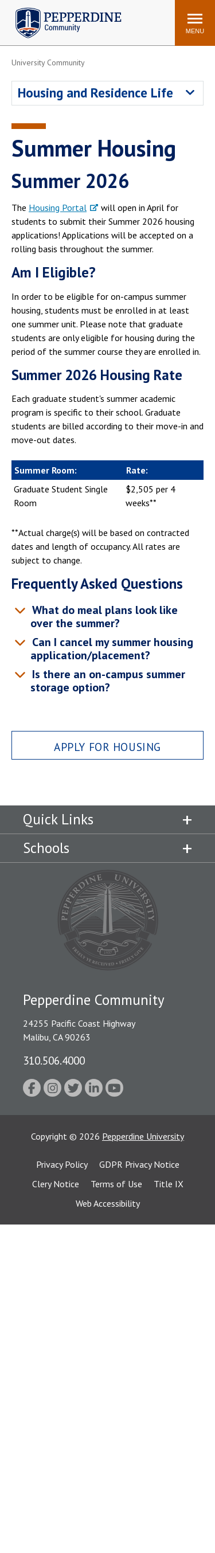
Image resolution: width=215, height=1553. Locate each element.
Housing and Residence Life (95, 92)
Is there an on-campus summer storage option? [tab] (107, 681)
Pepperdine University (143, 1136)
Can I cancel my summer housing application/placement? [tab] (111, 649)
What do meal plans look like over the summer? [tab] (103, 617)
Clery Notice (55, 1184)
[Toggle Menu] (195, 23)
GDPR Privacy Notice (139, 1164)
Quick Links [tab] (58, 819)
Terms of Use (116, 1184)
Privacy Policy (62, 1164)
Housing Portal (58, 207)
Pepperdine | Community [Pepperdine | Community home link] (60, 10)
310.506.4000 (54, 1060)
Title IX (168, 1184)
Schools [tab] (46, 848)
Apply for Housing (107, 747)
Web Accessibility (108, 1203)
